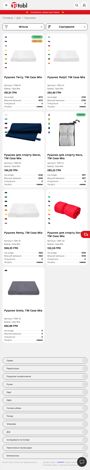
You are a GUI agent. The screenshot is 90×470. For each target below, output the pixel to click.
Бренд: (7, 89)
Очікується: (10, 103)
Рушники (30, 18)
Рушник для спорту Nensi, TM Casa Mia (22, 156)
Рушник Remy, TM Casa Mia (23, 232)
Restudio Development (69, 465)
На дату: (8, 106)
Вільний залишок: (13, 100)
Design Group (71, 462)
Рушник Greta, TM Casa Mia (23, 310)
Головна (8, 18)
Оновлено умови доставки (45, 12)
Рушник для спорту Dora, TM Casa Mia (65, 234)
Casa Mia (16, 89)
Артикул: (8, 85)
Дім (18, 18)
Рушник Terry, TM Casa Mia (23, 77)
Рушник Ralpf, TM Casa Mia (66, 77)
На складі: (9, 97)
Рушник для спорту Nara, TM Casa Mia (65, 156)
